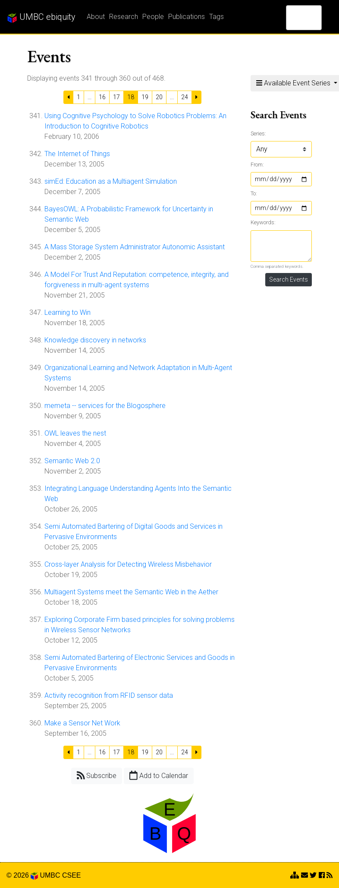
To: (254, 193)
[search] (292, 18)
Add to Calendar (158, 775)
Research (123, 17)
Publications (186, 17)
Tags (216, 17)
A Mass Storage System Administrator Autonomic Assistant (134, 247)
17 (116, 97)
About (96, 17)
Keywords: (263, 222)
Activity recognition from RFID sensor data (108, 695)
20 (159, 97)
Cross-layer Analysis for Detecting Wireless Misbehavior (128, 564)
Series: (258, 133)
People (153, 17)
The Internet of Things (77, 154)
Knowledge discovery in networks (95, 340)
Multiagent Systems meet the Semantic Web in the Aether (131, 592)
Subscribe (97, 775)
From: (257, 164)
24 (184, 97)
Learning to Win (67, 312)
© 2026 (22, 875)
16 (102, 97)
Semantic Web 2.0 (72, 461)
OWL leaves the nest (75, 433)
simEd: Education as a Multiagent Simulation (110, 181)
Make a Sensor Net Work (82, 723)
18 (130, 97)
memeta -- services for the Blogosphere (105, 406)
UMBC (50, 875)
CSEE (71, 875)
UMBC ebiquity (41, 17)
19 (144, 97)
